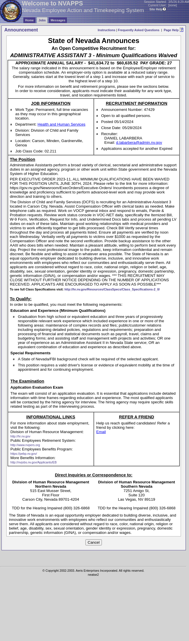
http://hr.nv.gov (20, 436)
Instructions (106, 30)
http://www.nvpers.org (25, 445)
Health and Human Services (61, 124)
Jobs (42, 20)
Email (101, 432)
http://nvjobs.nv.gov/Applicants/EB (33, 462)
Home (29, 20)
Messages (57, 20)
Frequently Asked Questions (138, 30)
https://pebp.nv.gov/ (23, 453)
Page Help (171, 30)
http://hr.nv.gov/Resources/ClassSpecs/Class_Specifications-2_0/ (112, 289)
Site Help (156, 9)
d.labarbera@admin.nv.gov (139, 142)
